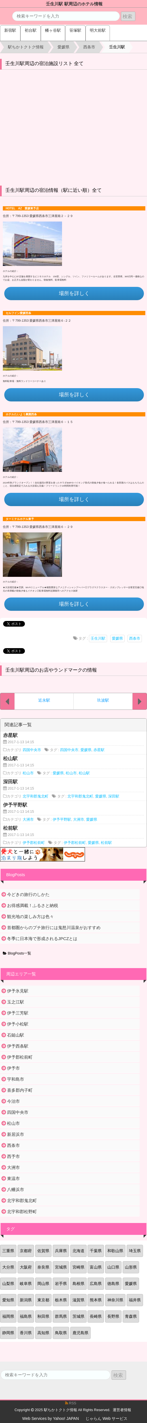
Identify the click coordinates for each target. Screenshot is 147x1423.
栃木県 (61, 1300)
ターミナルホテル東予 (20, 519)
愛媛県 (117, 638)
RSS (70, 1403)
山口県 (113, 1267)
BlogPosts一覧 (17, 953)
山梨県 (8, 1283)
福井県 (135, 1300)
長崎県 (96, 1316)
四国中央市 (32, 750)
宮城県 (61, 1267)
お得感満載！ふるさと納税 (32, 905)
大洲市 (28, 820)
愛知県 (8, 1300)
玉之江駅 (15, 1001)
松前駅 (106, 843)
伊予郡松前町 (34, 843)
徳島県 (113, 1283)
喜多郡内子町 (20, 1090)
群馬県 (61, 1316)
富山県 (96, 1267)
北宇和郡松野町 (22, 1211)
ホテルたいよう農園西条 (21, 414)
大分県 (8, 1267)
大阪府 (26, 1267)
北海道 (78, 1250)
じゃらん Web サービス (106, 1418)
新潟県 (26, 1300)
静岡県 (8, 1332)
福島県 (26, 1316)
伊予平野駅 (62, 820)
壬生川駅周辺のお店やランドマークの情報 (51, 670)
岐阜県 (26, 1283)
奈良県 (43, 1267)
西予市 (13, 1156)
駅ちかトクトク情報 (60, 1410)
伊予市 (13, 1068)
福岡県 (8, 1316)
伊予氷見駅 (17, 990)
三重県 (8, 1250)
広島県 (96, 1283)
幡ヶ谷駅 (53, 30)
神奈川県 (115, 1300)
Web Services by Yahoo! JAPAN (50, 1418)
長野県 (113, 1316)
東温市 (13, 1178)
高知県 (43, 1332)
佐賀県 (43, 1250)
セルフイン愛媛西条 (18, 313)
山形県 (131, 1267)
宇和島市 (15, 1079)
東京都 (43, 1300)
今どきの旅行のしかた (28, 894)
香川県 (26, 1332)
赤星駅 (99, 750)
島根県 (78, 1283)
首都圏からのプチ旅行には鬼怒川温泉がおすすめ (54, 927)
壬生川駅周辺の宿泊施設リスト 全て (44, 63)
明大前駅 (98, 30)
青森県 (131, 1316)
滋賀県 (78, 1300)
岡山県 (43, 1283)
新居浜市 (15, 1134)
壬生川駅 (98, 638)
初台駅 (31, 30)
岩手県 (61, 1283)
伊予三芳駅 (17, 1013)
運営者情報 (122, 1410)
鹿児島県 (80, 1332)
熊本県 (96, 1300)
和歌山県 (115, 1250)
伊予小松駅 (17, 1024)
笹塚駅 (75, 30)
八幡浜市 (15, 1189)
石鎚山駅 (15, 1035)
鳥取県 (61, 1332)
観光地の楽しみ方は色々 (30, 916)
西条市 (134, 638)
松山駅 (84, 773)
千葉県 (96, 1250)
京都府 (26, 1250)
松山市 (28, 773)
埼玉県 (135, 1250)
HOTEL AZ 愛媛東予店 (22, 208)
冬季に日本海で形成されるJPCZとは (42, 938)
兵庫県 (61, 1250)
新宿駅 (10, 30)
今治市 (13, 1101)
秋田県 (43, 1316)
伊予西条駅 (17, 1046)
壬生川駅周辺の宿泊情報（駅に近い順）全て (53, 190)
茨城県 (78, 1316)
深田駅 (113, 796)
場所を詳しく (74, 293)
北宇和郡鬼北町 (35, 796)
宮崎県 (78, 1267)
